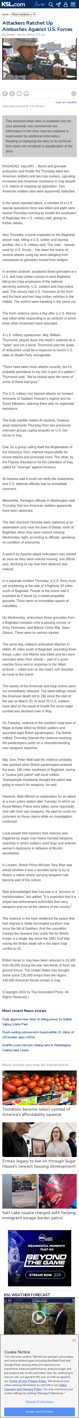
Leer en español (66, 102)
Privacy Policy (37, 1381)
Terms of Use (18, 1381)
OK (74, 1340)
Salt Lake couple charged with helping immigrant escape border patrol (39, 1215)
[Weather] (39, 4)
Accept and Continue (39, 1412)
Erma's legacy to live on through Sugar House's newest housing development (39, 1163)
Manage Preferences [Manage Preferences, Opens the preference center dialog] (39, 1402)
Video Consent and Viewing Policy (35, 1387)
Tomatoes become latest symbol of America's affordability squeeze (36, 1111)
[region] (39, 1376)
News (5, 14)
